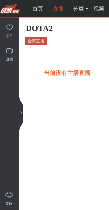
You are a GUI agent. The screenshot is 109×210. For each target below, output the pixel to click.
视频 (99, 9)
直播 (58, 9)
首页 (38, 9)
